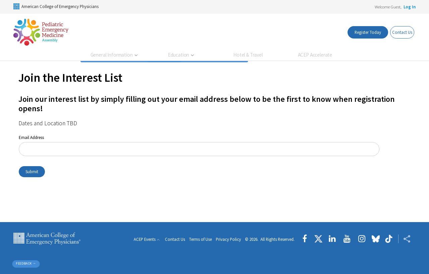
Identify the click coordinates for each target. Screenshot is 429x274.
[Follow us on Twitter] (318, 239)
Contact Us (398, 32)
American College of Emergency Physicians (56, 6)
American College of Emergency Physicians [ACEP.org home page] (46, 239)
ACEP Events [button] (145, 239)
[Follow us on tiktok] (389, 239)
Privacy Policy (228, 239)
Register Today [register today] (358, 32)
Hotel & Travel (248, 55)
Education (179, 55)
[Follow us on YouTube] (347, 239)
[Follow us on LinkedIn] (332, 239)
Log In (410, 6)
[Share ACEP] (404, 239)
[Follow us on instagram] (362, 239)
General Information (112, 55)
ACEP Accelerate (315, 55)
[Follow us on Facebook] (306, 239)
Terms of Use (200, 239)
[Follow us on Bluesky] (376, 239)
